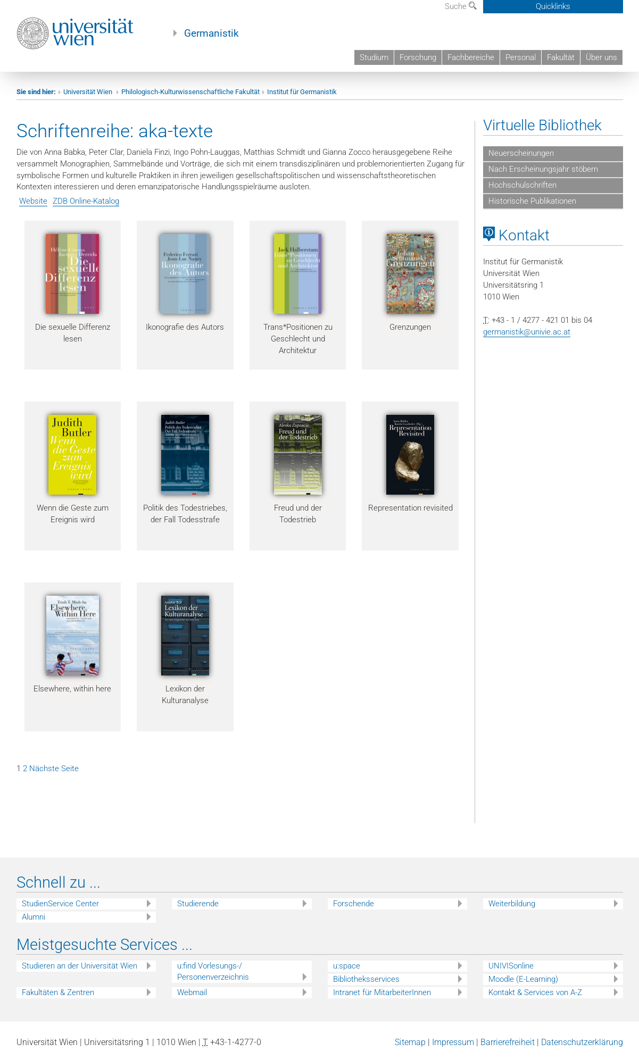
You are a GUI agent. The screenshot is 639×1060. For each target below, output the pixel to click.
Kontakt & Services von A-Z (535, 992)
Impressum (453, 1042)
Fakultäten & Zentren (58, 992)
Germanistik (211, 33)
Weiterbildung (511, 903)
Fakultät (561, 57)
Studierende (198, 903)
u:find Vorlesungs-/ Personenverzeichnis (213, 971)
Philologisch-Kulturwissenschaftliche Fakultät (190, 92)
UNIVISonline (511, 966)
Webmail (192, 992)
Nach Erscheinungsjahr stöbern (543, 169)
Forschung (418, 57)
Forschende (353, 903)
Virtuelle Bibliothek (542, 125)
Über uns (601, 57)
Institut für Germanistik (302, 92)
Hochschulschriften (522, 185)
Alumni (33, 917)
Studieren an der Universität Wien (79, 966)
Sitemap (410, 1042)
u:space (346, 966)
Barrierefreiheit (507, 1042)
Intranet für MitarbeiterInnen (382, 992)
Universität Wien (88, 92)
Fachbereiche (470, 57)
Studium (374, 57)
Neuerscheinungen (521, 153)
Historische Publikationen (532, 201)
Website (33, 201)
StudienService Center (60, 903)
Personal (520, 57)
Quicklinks (553, 6)
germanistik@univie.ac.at (526, 332)
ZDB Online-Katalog (86, 201)
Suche (461, 6)
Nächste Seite (54, 768)
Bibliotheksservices (366, 979)
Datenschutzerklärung (582, 1042)
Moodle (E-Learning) (523, 979)
